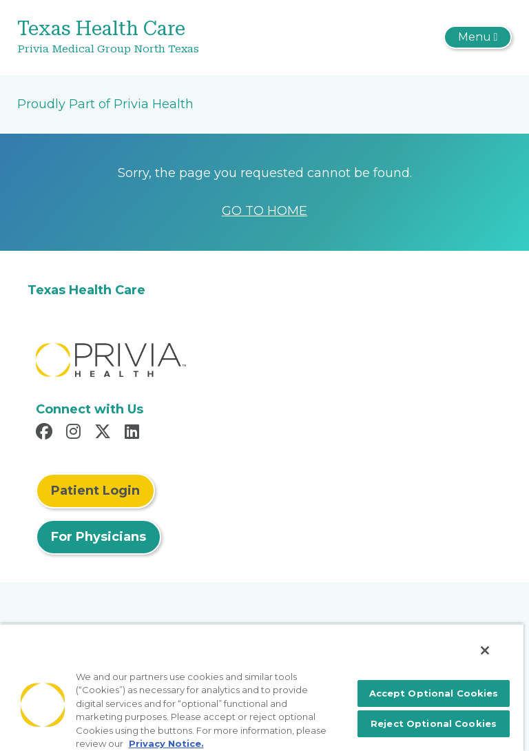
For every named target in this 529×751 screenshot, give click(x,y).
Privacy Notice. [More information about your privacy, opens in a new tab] (166, 743)
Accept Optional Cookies (434, 693)
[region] (261, 687)
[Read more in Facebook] (46, 433)
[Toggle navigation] (478, 37)
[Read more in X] (104, 433)
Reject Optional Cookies (434, 723)
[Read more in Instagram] (75, 433)
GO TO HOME (264, 210)
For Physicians (98, 536)
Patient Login (95, 490)
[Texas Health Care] (182, 37)
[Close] (485, 650)
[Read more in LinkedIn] (134, 433)
